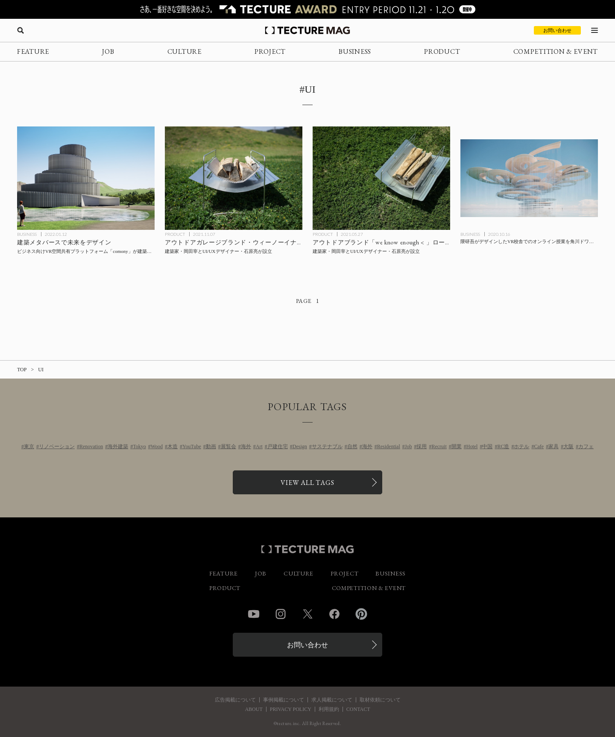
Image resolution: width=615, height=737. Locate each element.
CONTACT (358, 709)
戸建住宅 (277, 446)
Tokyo (139, 446)
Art (259, 446)
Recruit (438, 446)
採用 (421, 446)
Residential (388, 446)
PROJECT (270, 51)
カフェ (586, 446)
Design (300, 446)
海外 (246, 446)
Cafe (539, 446)
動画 (211, 446)
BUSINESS (355, 51)
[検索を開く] (20, 30)
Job (408, 446)
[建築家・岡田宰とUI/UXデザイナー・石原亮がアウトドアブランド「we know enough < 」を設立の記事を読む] (381, 178)
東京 (29, 446)
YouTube (191, 446)
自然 (352, 446)
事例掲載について (283, 699)
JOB (108, 51)
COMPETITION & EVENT (555, 51)
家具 (553, 446)
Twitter (307, 614)
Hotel (472, 446)
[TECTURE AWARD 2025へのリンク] (307, 9)
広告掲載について (235, 699)
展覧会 (228, 446)
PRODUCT (442, 51)
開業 (456, 446)
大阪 (568, 446)
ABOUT (253, 709)
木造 (172, 446)
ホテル (521, 446)
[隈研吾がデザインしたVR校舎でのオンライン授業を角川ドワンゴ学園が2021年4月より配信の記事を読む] (529, 178)
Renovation (91, 446)
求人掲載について (331, 699)
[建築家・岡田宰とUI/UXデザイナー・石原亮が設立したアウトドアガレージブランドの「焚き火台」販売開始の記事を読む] (233, 178)
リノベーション (57, 446)
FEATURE (33, 51)
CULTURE (184, 51)
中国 (487, 446)
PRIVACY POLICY (290, 709)
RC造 (503, 446)
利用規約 (329, 709)
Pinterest (361, 614)
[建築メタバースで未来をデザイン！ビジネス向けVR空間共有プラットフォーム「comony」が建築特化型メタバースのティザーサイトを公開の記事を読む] (86, 178)
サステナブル (327, 446)
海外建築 (118, 446)
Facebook (334, 614)
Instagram (281, 614)
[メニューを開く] (594, 30)
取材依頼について (380, 699)
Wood (157, 446)
